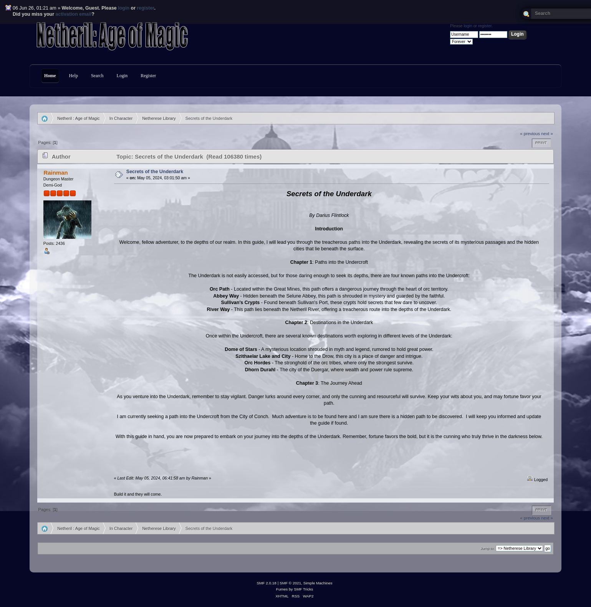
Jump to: (487, 548)
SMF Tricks (303, 589)
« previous (530, 133)
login (123, 8)
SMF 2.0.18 (266, 583)
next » (547, 133)
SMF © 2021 (290, 583)
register (145, 8)
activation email (74, 14)
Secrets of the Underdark (154, 171)
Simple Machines (318, 583)
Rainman (55, 172)
